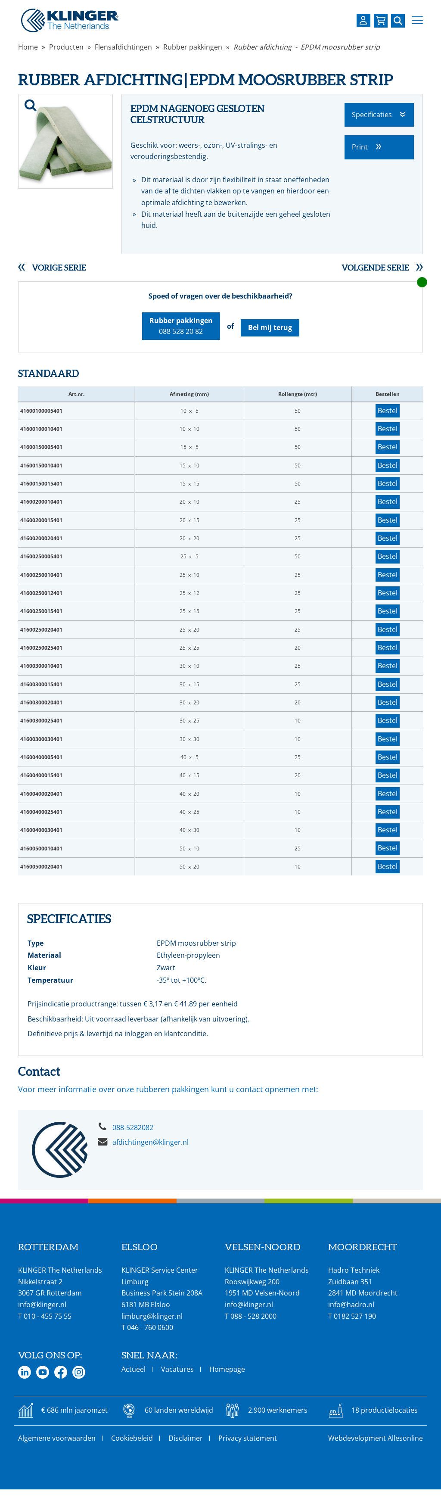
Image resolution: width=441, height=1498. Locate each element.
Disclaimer (185, 1438)
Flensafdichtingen (123, 47)
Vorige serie (59, 267)
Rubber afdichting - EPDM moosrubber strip (306, 47)
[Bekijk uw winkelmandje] (381, 21)
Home (28, 47)
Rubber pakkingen (192, 47)
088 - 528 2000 (253, 1316)
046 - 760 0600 (150, 1327)
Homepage (227, 1369)
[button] (417, 20)
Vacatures (177, 1369)
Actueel (133, 1369)
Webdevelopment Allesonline (375, 1438)
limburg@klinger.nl (152, 1316)
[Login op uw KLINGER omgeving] (363, 20)
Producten (66, 47)
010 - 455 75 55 (47, 1316)
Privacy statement (247, 1438)
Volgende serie (375, 267)
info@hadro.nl (351, 1304)
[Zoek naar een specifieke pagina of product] (398, 21)
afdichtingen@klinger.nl (150, 1142)
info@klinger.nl (42, 1304)
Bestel (388, 410)
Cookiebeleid (132, 1438)
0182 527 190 (355, 1316)
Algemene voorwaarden (57, 1438)
